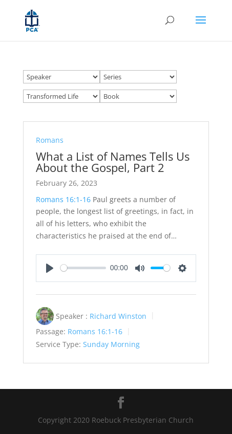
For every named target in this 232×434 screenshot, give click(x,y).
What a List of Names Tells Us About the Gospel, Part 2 (112, 161)
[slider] (83, 268)
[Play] (49, 268)
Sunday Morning (111, 344)
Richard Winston (118, 315)
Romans (50, 140)
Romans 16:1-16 (63, 199)
